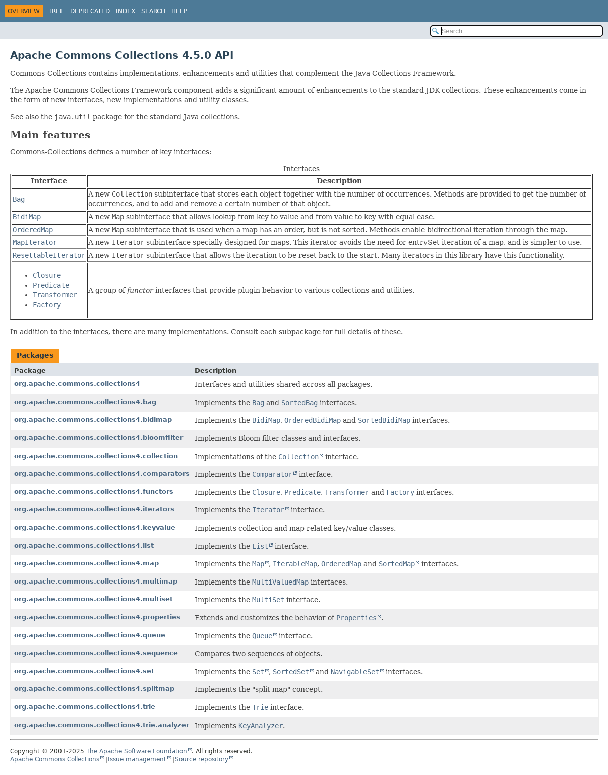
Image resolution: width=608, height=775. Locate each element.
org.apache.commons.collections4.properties (97, 617)
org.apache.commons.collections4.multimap (95, 581)
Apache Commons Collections (54, 759)
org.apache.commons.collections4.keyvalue (94, 527)
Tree (56, 11)
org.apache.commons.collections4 (77, 384)
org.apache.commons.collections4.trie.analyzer (101, 725)
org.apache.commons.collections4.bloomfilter (98, 437)
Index (125, 11)
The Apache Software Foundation (136, 751)
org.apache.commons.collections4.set (84, 671)
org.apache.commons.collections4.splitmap (94, 688)
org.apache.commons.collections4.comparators (102, 473)
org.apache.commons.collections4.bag (85, 402)
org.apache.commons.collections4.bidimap (93, 419)
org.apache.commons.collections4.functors (93, 491)
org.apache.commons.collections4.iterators (94, 509)
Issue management (137, 759)
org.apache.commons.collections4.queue (89, 635)
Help (179, 11)
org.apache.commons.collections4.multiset (93, 599)
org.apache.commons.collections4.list (84, 545)
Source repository (201, 759)
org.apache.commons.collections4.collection (96, 456)
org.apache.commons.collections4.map (86, 563)
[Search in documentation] (516, 31)
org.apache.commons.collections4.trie (84, 707)
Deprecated (90, 11)
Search (153, 11)
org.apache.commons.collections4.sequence (96, 653)
